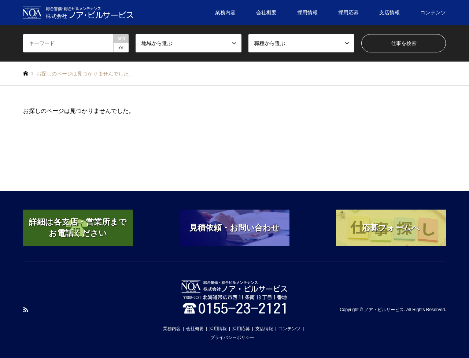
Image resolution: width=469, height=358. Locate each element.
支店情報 (389, 12)
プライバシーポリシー (232, 337)
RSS (25, 309)
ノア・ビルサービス (384, 309)
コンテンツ (433, 12)
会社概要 (266, 12)
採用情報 (307, 12)
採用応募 (348, 12)
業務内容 (225, 12)
